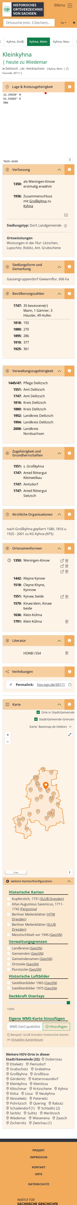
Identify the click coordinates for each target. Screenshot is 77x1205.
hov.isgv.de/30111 (51, 684)
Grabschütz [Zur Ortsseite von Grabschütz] (19, 1069)
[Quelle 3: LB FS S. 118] (66, 571)
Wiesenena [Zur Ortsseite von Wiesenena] (41, 1118)
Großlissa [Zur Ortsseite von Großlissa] (41, 1074)
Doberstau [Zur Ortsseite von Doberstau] (53, 1059)
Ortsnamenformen (24, 548)
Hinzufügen (56, 1026)
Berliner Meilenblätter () (33, 916)
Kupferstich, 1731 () (38, 899)
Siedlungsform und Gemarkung (24, 267)
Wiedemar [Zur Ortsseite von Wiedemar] (18, 1118)
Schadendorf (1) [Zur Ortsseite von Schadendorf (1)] (22, 1108)
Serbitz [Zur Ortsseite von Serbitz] (15, 1113)
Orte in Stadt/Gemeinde (57, 712)
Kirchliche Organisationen (29, 514)
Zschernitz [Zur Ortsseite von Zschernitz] (18, 1123)
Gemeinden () (28, 953)
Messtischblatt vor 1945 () (37, 934)
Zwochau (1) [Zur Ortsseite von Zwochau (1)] (42, 1123)
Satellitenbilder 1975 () (34, 988)
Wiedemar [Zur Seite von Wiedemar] (36, 62)
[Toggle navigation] (64, 5)
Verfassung (18, 169)
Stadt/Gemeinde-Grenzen (56, 719)
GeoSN (56, 934)
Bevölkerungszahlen (25, 293)
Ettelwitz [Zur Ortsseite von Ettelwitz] (16, 1064)
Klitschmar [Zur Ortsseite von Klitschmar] (18, 1088)
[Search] (29, 23)
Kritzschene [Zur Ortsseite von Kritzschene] (42, 1088)
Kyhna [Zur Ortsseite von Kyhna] (63, 1088)
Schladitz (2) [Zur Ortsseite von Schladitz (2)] (50, 1108)
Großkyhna (38, 201)
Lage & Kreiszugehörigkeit (29, 87)
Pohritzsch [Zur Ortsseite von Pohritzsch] (18, 1103)
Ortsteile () (25, 964)
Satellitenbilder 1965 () (34, 983)
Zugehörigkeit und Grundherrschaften (24, 453)
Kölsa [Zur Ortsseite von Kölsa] (14, 1093)
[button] (66, 561)
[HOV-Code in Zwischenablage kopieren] (67, 68)
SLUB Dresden (52, 899)
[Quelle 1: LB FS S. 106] (66, 560)
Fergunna (28, 909)
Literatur (16, 640)
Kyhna (28, 206)
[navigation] (38, 42)
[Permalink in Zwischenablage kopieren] (69, 684)
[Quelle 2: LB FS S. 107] (66, 566)
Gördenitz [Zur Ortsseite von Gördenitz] (18, 1079)
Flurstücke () (26, 969)
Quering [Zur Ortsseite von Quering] (39, 1103)
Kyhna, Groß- (16, 41)
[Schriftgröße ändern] (63, 22)
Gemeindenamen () (32, 959)
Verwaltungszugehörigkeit (29, 371)
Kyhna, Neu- (61, 41)
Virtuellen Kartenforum (27, 1039)
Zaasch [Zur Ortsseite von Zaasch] (61, 1118)
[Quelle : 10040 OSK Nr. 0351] (66, 596)
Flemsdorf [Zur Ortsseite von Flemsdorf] (37, 1064)
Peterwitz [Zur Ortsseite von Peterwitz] (40, 1098)
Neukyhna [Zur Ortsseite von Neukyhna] (47, 1093)
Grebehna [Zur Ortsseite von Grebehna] (42, 1069)
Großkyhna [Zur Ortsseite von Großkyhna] (18, 1074)
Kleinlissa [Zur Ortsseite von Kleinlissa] (40, 1083)
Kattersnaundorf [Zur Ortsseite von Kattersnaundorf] (45, 1079)
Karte (13, 704)
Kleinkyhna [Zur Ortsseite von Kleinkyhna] (18, 1083)
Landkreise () (27, 948)
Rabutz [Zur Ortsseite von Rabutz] (57, 1103)
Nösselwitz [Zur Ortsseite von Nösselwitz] (18, 1098)
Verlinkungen (19, 671)
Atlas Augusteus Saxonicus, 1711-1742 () (37, 906)
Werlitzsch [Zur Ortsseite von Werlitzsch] (52, 1113)
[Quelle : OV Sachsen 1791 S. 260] (66, 621)
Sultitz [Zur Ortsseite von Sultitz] (32, 1113)
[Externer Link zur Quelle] (62, 560)
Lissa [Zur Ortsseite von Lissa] (29, 1093)
